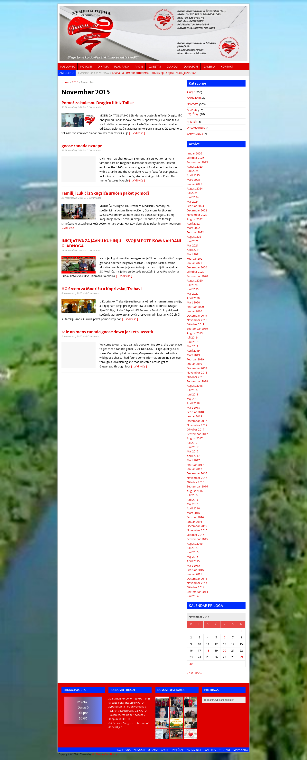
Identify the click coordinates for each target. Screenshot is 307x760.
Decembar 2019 (197, 315)
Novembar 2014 (197, 583)
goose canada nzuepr (81, 145)
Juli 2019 (192, 337)
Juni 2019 (193, 342)
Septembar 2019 (197, 328)
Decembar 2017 (197, 421)
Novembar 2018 (197, 372)
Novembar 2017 (197, 425)
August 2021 (195, 236)
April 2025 (193, 175)
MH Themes (98, 754)
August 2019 (195, 333)
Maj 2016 (193, 504)
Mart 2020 (193, 302)
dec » (198, 673)
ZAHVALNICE (195, 133)
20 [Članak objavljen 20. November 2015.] (224, 650)
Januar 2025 (194, 184)
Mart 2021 (193, 254)
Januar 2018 (194, 416)
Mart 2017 (193, 460)
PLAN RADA (121, 66)
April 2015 (193, 561)
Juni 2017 (193, 447)
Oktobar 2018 (195, 377)
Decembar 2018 (197, 368)
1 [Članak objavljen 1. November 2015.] (241, 631)
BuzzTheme (111, 754)
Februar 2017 (195, 465)
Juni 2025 (193, 171)
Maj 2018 (193, 399)
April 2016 (193, 508)
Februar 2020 (195, 307)
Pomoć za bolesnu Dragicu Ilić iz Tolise (97, 102)
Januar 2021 (194, 263)
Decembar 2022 (197, 210)
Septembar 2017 (197, 434)
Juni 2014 (193, 596)
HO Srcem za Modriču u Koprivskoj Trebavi (101, 288)
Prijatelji (192, 121)
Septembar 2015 (197, 539)
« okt (190, 673)
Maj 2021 (193, 245)
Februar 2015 (195, 570)
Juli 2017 (192, 443)
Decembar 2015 (197, 526)
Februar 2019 (195, 359)
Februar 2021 (195, 258)
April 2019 (193, 350)
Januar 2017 (194, 469)
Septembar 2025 (197, 162)
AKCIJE (139, 66)
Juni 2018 (193, 394)
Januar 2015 (194, 574)
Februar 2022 (195, 232)
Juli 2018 (192, 390)
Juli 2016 (192, 495)
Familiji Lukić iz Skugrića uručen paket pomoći (105, 193)
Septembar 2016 (197, 486)
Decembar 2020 (197, 267)
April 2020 (193, 298)
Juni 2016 (193, 500)
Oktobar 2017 (195, 429)
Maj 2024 (193, 201)
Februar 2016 (195, 517)
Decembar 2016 (197, 473)
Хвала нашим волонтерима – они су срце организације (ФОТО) (137, 73)
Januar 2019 (194, 364)
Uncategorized (196, 127)
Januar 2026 (194, 153)
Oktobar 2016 (195, 482)
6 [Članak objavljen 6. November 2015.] (224, 637)
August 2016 (195, 491)
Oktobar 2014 (195, 587)
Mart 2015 (193, 565)
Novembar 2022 (197, 215)
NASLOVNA (67, 66)
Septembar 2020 (197, 276)
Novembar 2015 (197, 530)
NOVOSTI (86, 66)
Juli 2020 (192, 285)
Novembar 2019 (197, 320)
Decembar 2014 (197, 578)
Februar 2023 (195, 206)
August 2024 (195, 188)
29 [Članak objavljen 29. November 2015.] (241, 657)
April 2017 (193, 456)
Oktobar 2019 (195, 324)
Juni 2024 (193, 197)
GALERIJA (209, 66)
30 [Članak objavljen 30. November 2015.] (191, 663)
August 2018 (195, 385)
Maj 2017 (193, 451)
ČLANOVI (172, 66)
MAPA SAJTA (240, 750)
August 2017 (195, 438)
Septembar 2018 (197, 381)
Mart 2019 (193, 355)
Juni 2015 (193, 552)
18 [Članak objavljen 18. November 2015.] (207, 650)
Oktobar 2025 (195, 158)
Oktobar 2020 (195, 271)
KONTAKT (227, 66)
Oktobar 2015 (195, 535)
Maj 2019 (193, 346)
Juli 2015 (192, 548)
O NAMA (103, 66)
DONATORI (191, 66)
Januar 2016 (194, 522)
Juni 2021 (193, 241)
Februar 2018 (195, 412)
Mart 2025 (193, 179)
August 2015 (195, 543)
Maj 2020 (193, 293)
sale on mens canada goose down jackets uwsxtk (107, 331)
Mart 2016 (193, 513)
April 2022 (193, 223)
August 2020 (195, 280)
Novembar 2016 (197, 478)
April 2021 (193, 250)
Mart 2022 (193, 228)
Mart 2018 (193, 407)
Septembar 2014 (197, 592)
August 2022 (195, 219)
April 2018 (193, 403)
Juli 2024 (192, 193)
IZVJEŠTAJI (154, 66)
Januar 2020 (194, 311)
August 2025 (195, 166)
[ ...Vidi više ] (137, 133)
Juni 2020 (193, 289)
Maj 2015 (193, 557)
